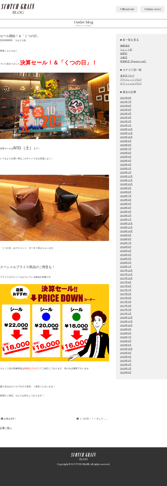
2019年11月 (126, 180)
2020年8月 (125, 145)
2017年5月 (125, 298)
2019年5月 (125, 204)
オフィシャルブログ (131, 83)
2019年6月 (125, 200)
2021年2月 (125, 121)
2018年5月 (125, 251)
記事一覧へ (6, 427)
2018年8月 (125, 239)
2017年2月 (125, 309)
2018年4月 (125, 255)
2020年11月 (126, 133)
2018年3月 (125, 258)
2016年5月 (125, 345)
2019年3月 (125, 211)
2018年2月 (125, 262)
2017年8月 (125, 286)
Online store (152, 9)
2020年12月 (126, 129)
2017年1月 (125, 313)
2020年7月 (125, 149)
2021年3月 (125, 117)
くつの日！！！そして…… (92, 418)
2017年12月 (126, 270)
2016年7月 (125, 337)
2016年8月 (125, 333)
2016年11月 (126, 321)
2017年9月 (125, 282)
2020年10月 (126, 137)
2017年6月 (125, 294)
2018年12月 (126, 223)
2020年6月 (125, 153)
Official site (126, 9)
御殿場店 (125, 46)
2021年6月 (125, 106)
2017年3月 (125, 306)
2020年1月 (125, 172)
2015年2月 (125, 364)
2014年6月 (125, 372)
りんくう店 (126, 49)
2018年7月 (125, 243)
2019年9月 (125, 188)
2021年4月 (125, 113)
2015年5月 (125, 357)
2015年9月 (125, 353)
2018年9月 (125, 235)
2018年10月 (126, 231)
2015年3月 (125, 360)
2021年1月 (125, 125)
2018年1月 (125, 266)
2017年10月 (126, 278)
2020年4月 (125, 160)
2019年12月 (126, 176)
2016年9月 (125, 329)
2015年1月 (125, 368)
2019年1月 (125, 219)
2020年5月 (125, 157)
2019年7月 (125, 196)
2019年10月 (126, 184)
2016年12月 (126, 317)
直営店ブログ (127, 76)
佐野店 (123, 53)
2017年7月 (125, 290)
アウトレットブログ (131, 79)
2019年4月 (125, 208)
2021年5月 (125, 109)
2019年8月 (125, 192)
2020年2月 (125, 168)
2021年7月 (125, 102)
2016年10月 (126, 325)
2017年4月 (125, 302)
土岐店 (123, 57)
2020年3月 (125, 164)
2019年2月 (125, 215)
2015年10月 (126, 349)
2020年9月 (125, 141)
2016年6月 (125, 341)
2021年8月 (125, 98)
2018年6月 (125, 247)
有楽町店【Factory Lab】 (133, 61)
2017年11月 (126, 274)
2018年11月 (126, 227)
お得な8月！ (9, 418)
